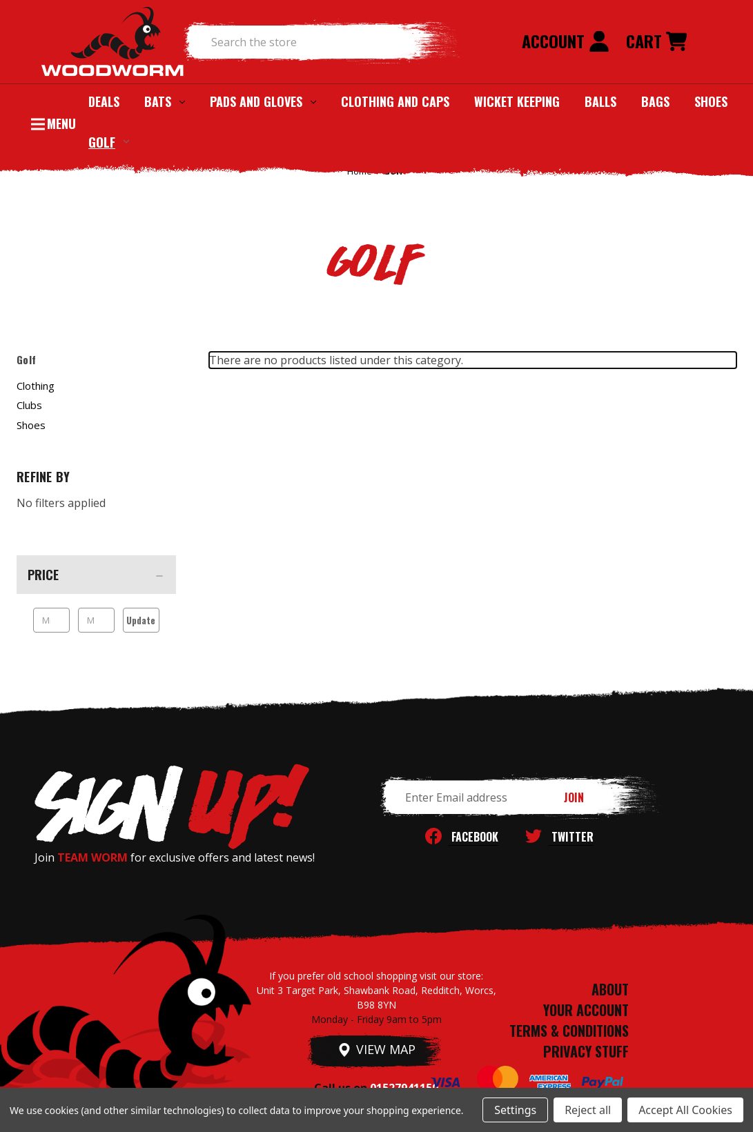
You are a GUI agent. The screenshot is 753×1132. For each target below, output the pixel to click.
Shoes (710, 101)
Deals (103, 101)
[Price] (96, 574)
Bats (164, 101)
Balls (600, 101)
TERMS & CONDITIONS (569, 1030)
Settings (515, 1110)
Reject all (588, 1110)
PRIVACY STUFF (586, 1051)
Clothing (36, 386)
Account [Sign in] (565, 40)
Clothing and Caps (395, 101)
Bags (655, 101)
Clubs (29, 405)
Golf (108, 141)
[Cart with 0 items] (656, 42)
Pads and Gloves (263, 101)
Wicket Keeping (517, 101)
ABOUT (610, 989)
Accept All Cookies (685, 1110)
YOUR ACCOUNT (586, 1010)
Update (140, 620)
